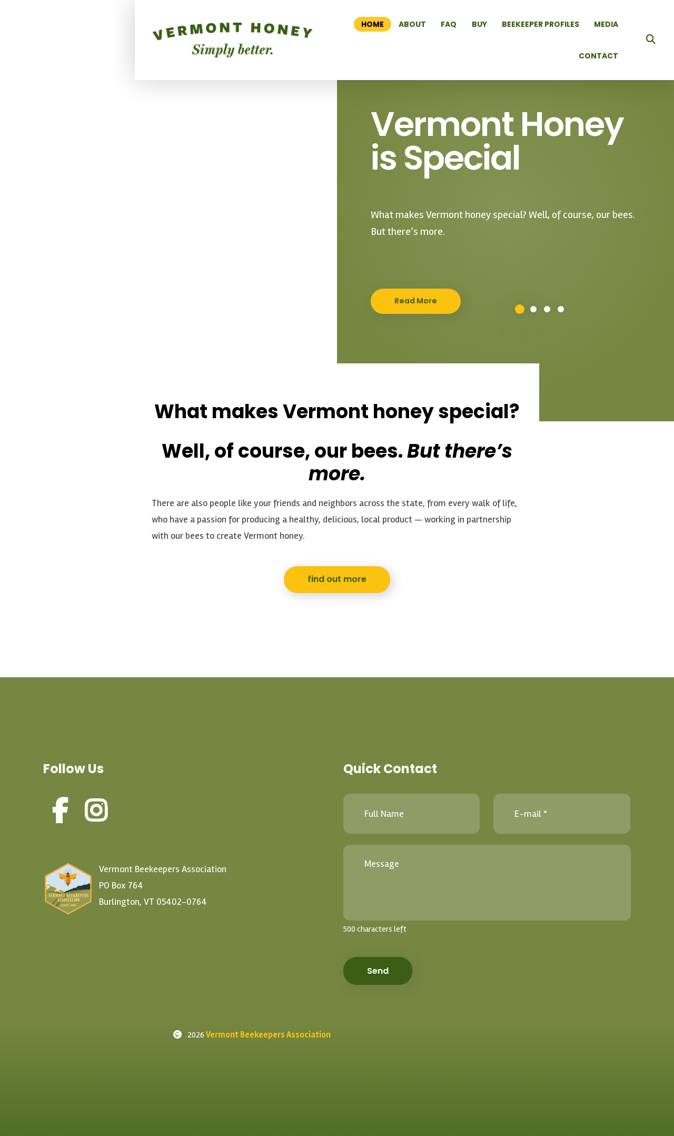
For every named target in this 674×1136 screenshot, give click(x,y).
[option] (337, 210)
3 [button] (547, 309)
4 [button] (561, 309)
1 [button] (519, 309)
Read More (415, 300)
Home (372, 24)
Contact (598, 56)
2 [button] (533, 309)
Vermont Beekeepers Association (268, 1035)
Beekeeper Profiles (540, 24)
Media (606, 24)
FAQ (449, 24)
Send (378, 971)
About (412, 24)
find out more (337, 579)
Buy (479, 24)
